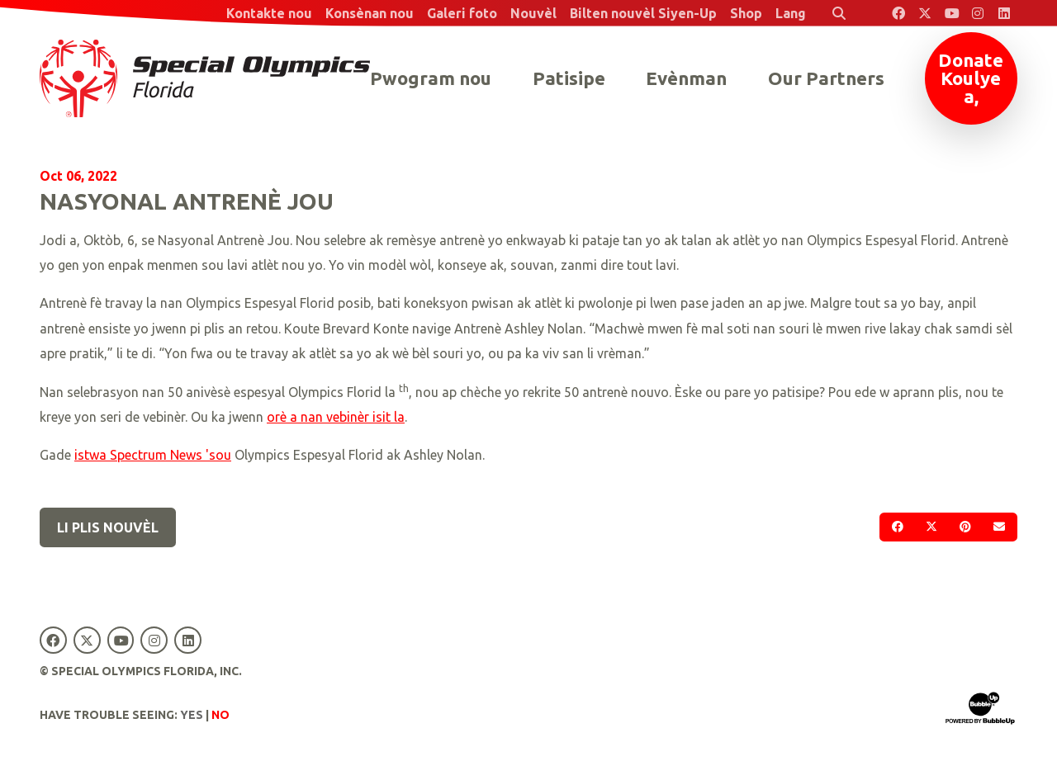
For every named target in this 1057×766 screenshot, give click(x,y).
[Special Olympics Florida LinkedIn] (1004, 13)
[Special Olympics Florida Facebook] (898, 13)
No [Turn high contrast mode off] (220, 714)
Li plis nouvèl (108, 527)
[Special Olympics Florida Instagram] (978, 13)
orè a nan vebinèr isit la (336, 416)
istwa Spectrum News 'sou (152, 454)
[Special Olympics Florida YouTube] (951, 13)
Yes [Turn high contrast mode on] (191, 714)
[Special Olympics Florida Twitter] (925, 13)
